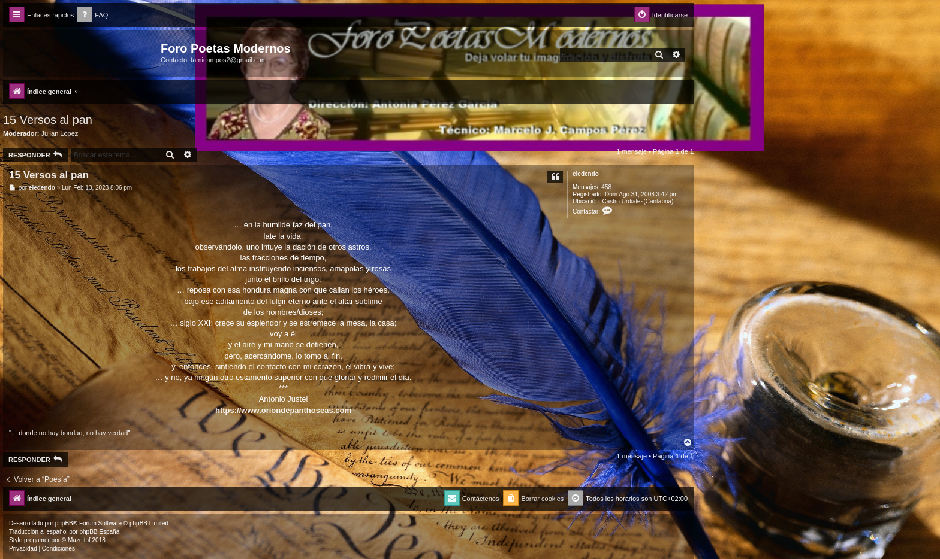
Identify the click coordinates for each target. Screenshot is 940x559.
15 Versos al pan (47, 119)
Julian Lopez (60, 133)
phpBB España (99, 531)
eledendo (586, 174)
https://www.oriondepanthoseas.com (283, 410)
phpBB (64, 523)
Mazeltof (79, 540)
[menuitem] (92, 15)
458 (606, 187)
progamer (37, 540)
